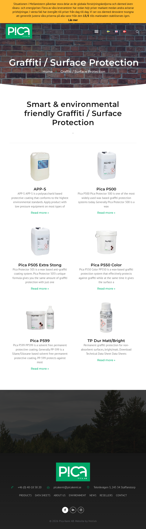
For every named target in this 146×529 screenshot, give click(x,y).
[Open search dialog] (137, 32)
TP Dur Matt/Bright (106, 340)
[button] (96, 31)
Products (25, 495)
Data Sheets (42, 495)
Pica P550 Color (106, 265)
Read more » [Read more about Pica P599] (40, 368)
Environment (77, 495)
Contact (121, 495)
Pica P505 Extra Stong (39, 265)
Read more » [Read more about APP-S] (40, 212)
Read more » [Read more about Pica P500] (106, 212)
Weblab (92, 521)
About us (59, 495)
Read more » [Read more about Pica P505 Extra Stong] (40, 288)
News (92, 495)
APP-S (40, 189)
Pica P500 (106, 189)
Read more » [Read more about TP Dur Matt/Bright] (106, 360)
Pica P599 (40, 340)
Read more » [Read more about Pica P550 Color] (106, 288)
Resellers (106, 495)
